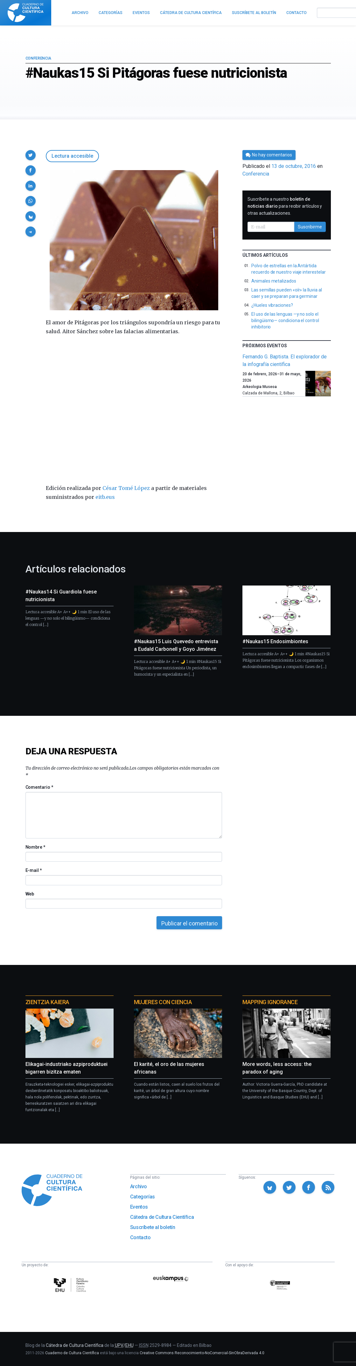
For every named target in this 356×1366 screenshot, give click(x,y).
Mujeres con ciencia (163, 1002)
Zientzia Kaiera (47, 1002)
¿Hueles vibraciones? (272, 305)
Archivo (138, 1186)
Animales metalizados (273, 281)
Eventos (139, 1207)
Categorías (142, 1197)
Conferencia (38, 58)
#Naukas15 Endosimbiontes (275, 641)
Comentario (39, 787)
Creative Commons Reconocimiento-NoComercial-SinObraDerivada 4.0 (202, 1353)
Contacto (140, 1237)
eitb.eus (105, 497)
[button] (30, 155)
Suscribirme (310, 226)
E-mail (33, 870)
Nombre (35, 847)
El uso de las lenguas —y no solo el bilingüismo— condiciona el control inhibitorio (285, 320)
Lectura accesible (72, 156)
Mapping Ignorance (269, 1002)
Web (29, 893)
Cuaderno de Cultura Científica (72, 1353)
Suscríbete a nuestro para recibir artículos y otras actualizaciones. (285, 206)
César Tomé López (126, 488)
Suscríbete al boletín (152, 1227)
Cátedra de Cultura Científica (162, 1217)
